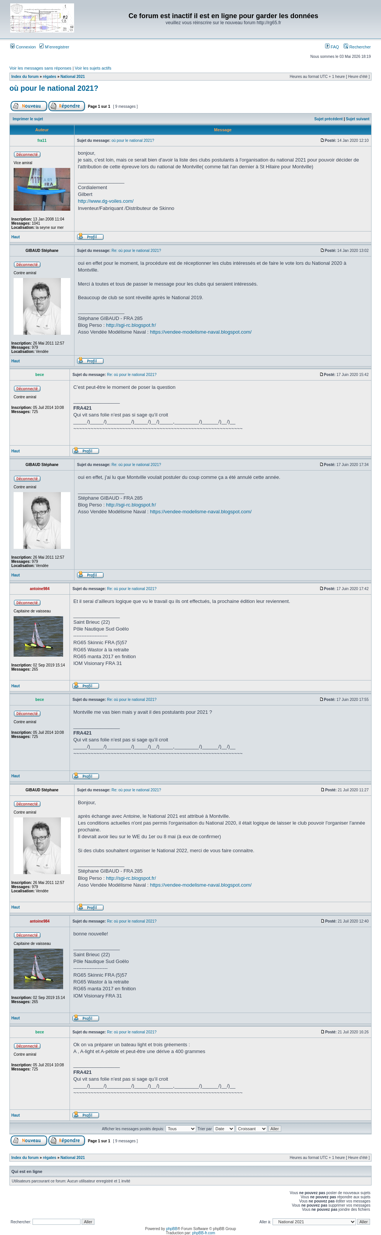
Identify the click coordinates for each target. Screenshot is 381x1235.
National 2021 (72, 77)
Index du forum (25, 77)
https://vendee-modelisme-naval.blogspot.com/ (201, 332)
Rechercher (357, 47)
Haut (15, 237)
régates (49, 77)
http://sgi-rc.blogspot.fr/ (131, 325)
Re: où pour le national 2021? (136, 251)
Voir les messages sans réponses (40, 68)
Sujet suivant (357, 119)
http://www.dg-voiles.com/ (105, 201)
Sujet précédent (328, 119)
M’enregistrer (54, 47)
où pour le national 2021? (53, 88)
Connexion (23, 47)
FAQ (332, 47)
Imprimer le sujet (28, 119)
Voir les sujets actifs (93, 68)
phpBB (171, 1229)
